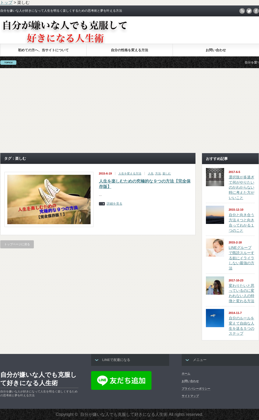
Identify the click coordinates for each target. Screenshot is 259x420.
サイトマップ (190, 395)
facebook (256, 11)
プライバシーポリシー (196, 388)
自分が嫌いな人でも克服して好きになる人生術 (38, 378)
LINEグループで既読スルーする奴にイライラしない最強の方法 (241, 257)
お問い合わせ (216, 50)
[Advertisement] (129, 110)
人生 (151, 173)
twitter (249, 11)
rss (242, 11)
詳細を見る (114, 203)
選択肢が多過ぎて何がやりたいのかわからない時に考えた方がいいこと (241, 187)
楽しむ (166, 173)
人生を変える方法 (129, 173)
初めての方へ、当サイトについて (43, 50)
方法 (158, 173)
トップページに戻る (17, 244)
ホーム (186, 373)
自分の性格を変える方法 (129, 50)
